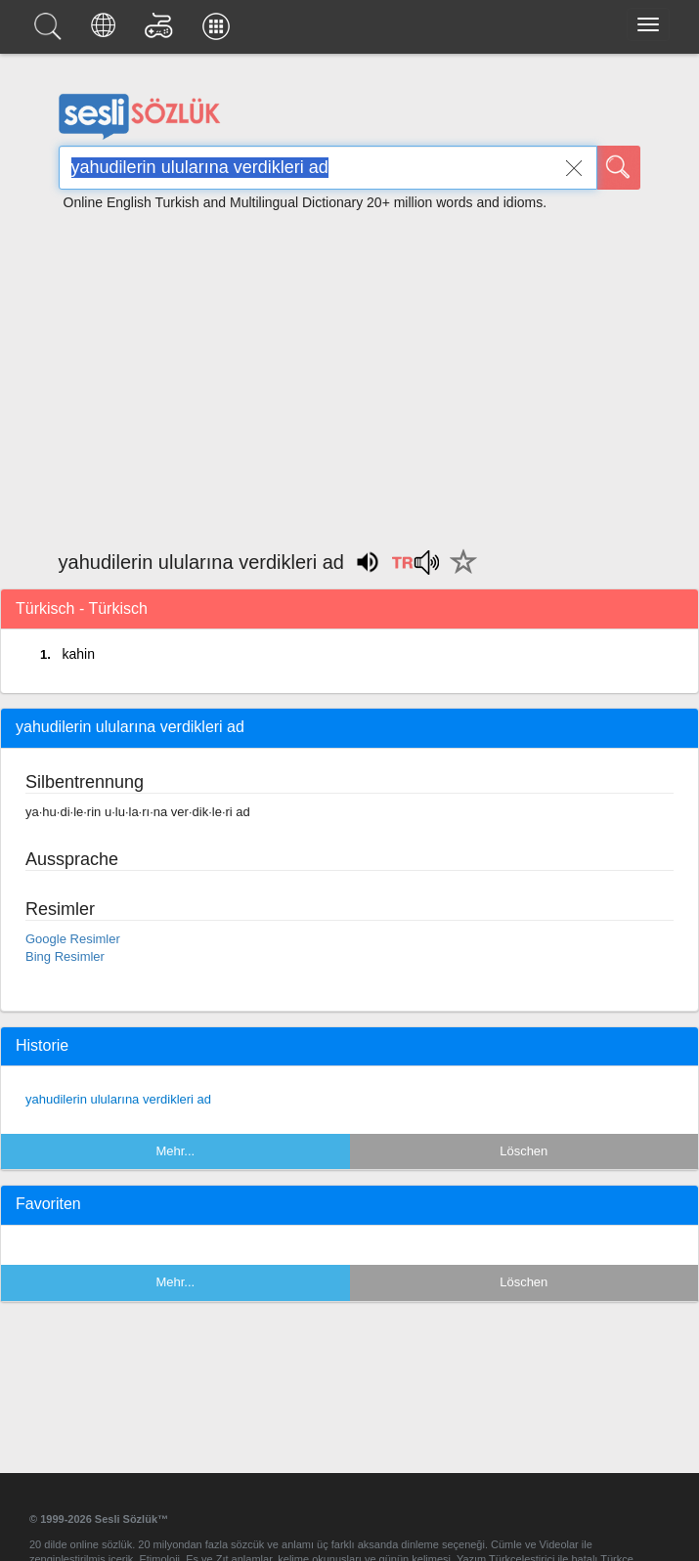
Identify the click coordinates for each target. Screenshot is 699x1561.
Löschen (523, 1151)
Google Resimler (72, 939)
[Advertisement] (349, 371)
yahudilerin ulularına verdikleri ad (118, 1099)
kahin (78, 654)
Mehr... (175, 1151)
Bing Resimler (65, 956)
